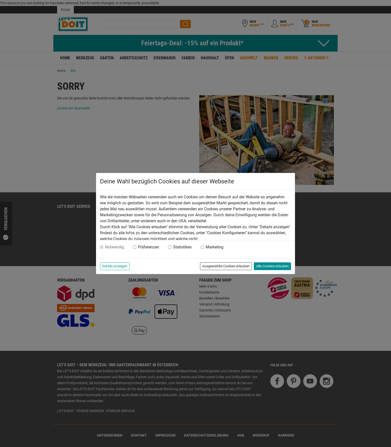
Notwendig (114, 247)
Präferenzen (148, 247)
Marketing (214, 247)
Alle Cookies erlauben (272, 266)
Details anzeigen (114, 266)
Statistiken (182, 247)
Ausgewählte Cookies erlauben (226, 266)
